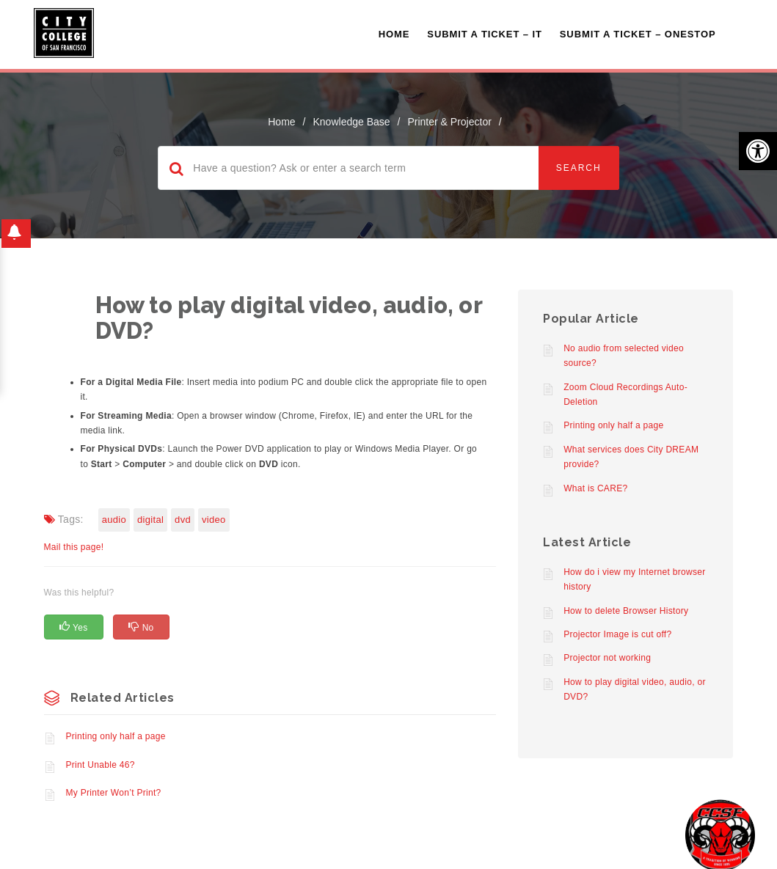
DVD (183, 519)
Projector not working (607, 658)
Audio (114, 519)
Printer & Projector (449, 122)
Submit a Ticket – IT (484, 34)
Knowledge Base (351, 122)
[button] (758, 151)
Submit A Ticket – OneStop (638, 34)
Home (394, 34)
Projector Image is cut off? (617, 634)
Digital (150, 519)
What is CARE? (595, 488)
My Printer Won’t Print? (113, 793)
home (281, 122)
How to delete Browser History (625, 611)
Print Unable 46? (100, 765)
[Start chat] (720, 834)
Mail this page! (74, 547)
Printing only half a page (116, 736)
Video (214, 519)
